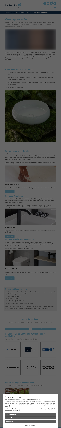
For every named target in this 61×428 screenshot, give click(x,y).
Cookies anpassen (9, 421)
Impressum (27, 425)
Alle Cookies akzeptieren (11, 414)
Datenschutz (33, 425)
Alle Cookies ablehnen (10, 417)
